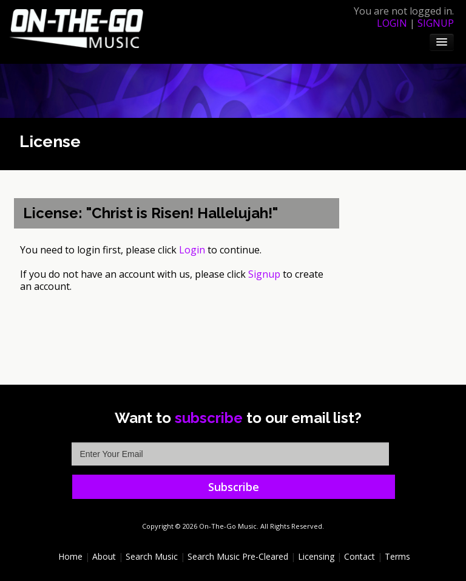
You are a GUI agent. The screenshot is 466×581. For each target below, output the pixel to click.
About (104, 556)
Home (70, 556)
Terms (397, 556)
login (392, 23)
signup (435, 23)
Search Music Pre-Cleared (237, 556)
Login (192, 249)
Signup (264, 274)
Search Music (152, 556)
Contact (359, 556)
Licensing (316, 556)
